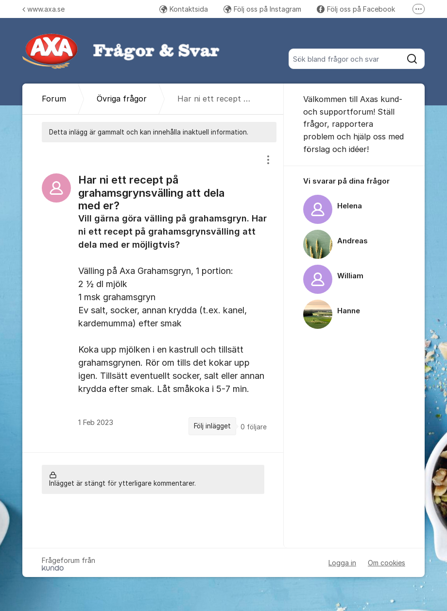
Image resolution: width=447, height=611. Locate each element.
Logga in (342, 563)
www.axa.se (43, 9)
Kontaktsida (183, 9)
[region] (153, 297)
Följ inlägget (212, 426)
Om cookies (386, 563)
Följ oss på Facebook (356, 9)
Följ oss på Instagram (262, 9)
